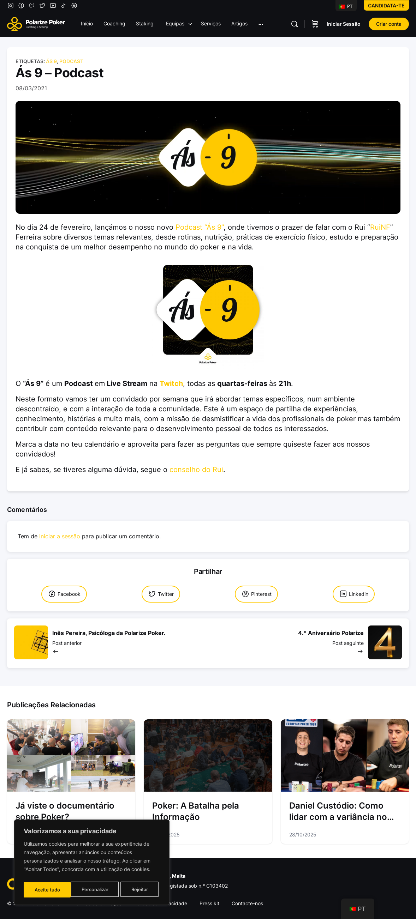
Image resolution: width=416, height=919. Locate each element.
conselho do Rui (196, 469)
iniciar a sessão (59, 536)
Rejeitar (92, 890)
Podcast (71, 61)
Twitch (171, 383)
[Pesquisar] (294, 24)
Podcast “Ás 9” (200, 227)
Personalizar (47, 890)
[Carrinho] (315, 24)
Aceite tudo (137, 890)
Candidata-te (386, 5)
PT (346, 6)
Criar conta (389, 24)
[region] (92, 863)
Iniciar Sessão (344, 24)
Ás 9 (51, 61)
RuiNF (380, 227)
